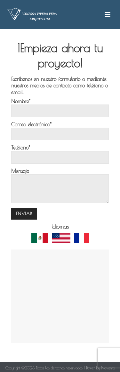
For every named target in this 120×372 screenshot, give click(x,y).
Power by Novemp (100, 368)
